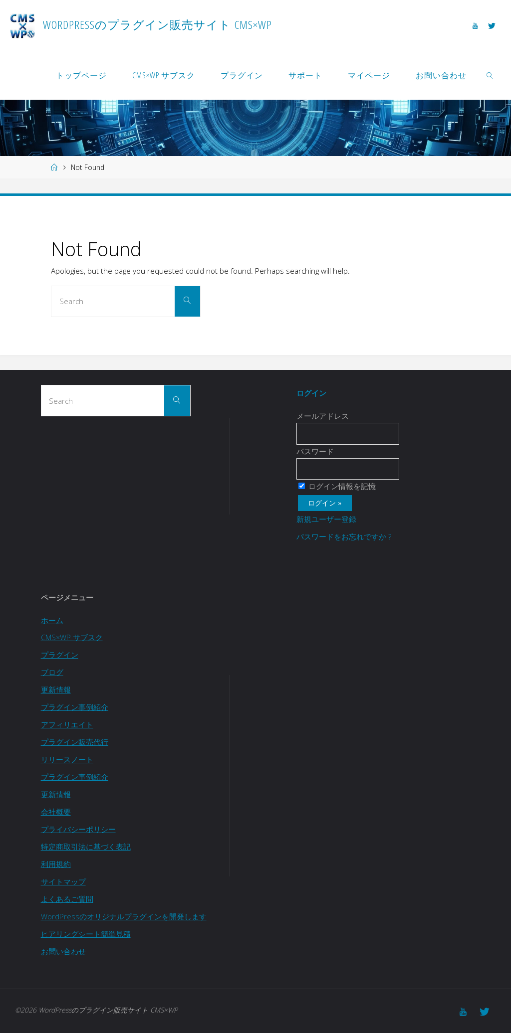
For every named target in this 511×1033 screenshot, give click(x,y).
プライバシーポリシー (78, 829)
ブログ (52, 672)
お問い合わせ (63, 951)
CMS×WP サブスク (72, 637)
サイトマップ (63, 881)
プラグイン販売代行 (74, 742)
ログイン (311, 393)
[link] (490, 75)
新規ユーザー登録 (326, 519)
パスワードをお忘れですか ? (343, 536)
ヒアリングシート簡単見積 (86, 934)
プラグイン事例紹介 (74, 707)
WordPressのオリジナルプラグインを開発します (124, 916)
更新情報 (56, 689)
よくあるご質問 (67, 899)
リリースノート (67, 759)
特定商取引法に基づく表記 (86, 847)
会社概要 (56, 812)
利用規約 (56, 864)
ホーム (52, 620)
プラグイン (59, 655)
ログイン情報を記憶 (337, 486)
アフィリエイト (67, 724)
